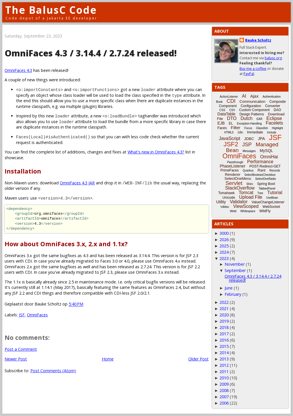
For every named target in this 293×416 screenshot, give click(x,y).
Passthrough (235, 162)
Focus (248, 128)
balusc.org (273, 58)
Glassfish (262, 128)
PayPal (248, 73)
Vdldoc (224, 206)
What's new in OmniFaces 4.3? (156, 152)
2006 (224, 403)
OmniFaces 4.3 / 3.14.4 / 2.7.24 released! (253, 278)
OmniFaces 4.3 (18, 70)
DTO (231, 118)
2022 (224, 302)
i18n (240, 132)
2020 (224, 315)
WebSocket (271, 207)
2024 (224, 252)
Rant (261, 170)
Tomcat (246, 192)
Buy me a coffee (252, 68)
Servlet (233, 183)
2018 (224, 327)
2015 (224, 346)
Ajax (254, 96)
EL (231, 123)
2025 (224, 246)
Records (275, 170)
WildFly (264, 211)
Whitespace (247, 211)
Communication (252, 101)
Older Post (198, 359)
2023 (224, 258)
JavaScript (229, 138)
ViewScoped (246, 206)
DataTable (226, 114)
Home (108, 359)
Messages (249, 151)
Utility (221, 202)
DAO (277, 110)
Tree (260, 193)
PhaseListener (233, 166)
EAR (259, 119)
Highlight (277, 128)
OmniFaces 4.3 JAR (77, 183)
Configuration (251, 106)
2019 (224, 321)
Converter (272, 106)
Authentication (272, 96)
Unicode (228, 198)
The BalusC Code (51, 10)
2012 (224, 365)
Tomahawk (226, 193)
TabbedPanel (267, 188)
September (235, 270)
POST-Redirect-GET (265, 166)
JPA (261, 138)
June (229, 288)
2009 (224, 384)
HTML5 (229, 132)
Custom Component (254, 110)
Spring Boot (266, 184)
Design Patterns (251, 114)
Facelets (274, 123)
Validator (239, 201)
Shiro (249, 184)
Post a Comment (21, 349)
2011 (224, 371)
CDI (231, 101)
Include (271, 132)
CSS (222, 110)
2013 (224, 359)
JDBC (249, 139)
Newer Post (16, 359)
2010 (224, 377)
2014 (224, 352)
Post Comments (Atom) (53, 370)
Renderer (232, 174)
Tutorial (274, 192)
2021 (224, 308)
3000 (224, 233)
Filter (235, 127)
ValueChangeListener (268, 202)
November (235, 264)
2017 (224, 333)
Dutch (247, 118)
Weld (233, 211)
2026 (224, 239)
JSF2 (230, 144)
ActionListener (229, 96)
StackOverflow (240, 188)
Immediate (255, 132)
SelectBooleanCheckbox (260, 174)
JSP (247, 144)
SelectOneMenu (237, 178)
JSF (22, 315)
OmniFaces (37, 315)
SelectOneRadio (265, 178)
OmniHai (269, 156)
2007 (224, 396)
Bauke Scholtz (258, 40)
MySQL (266, 150)
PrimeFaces (229, 170)
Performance (260, 161)
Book (219, 101)
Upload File (250, 197)
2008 (224, 390)
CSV (232, 110)
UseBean (272, 197)
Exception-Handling (249, 123)
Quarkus (248, 170)
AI (244, 96)
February (233, 294)
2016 (224, 340)
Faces (222, 128)
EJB (221, 123)
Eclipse (274, 118)
